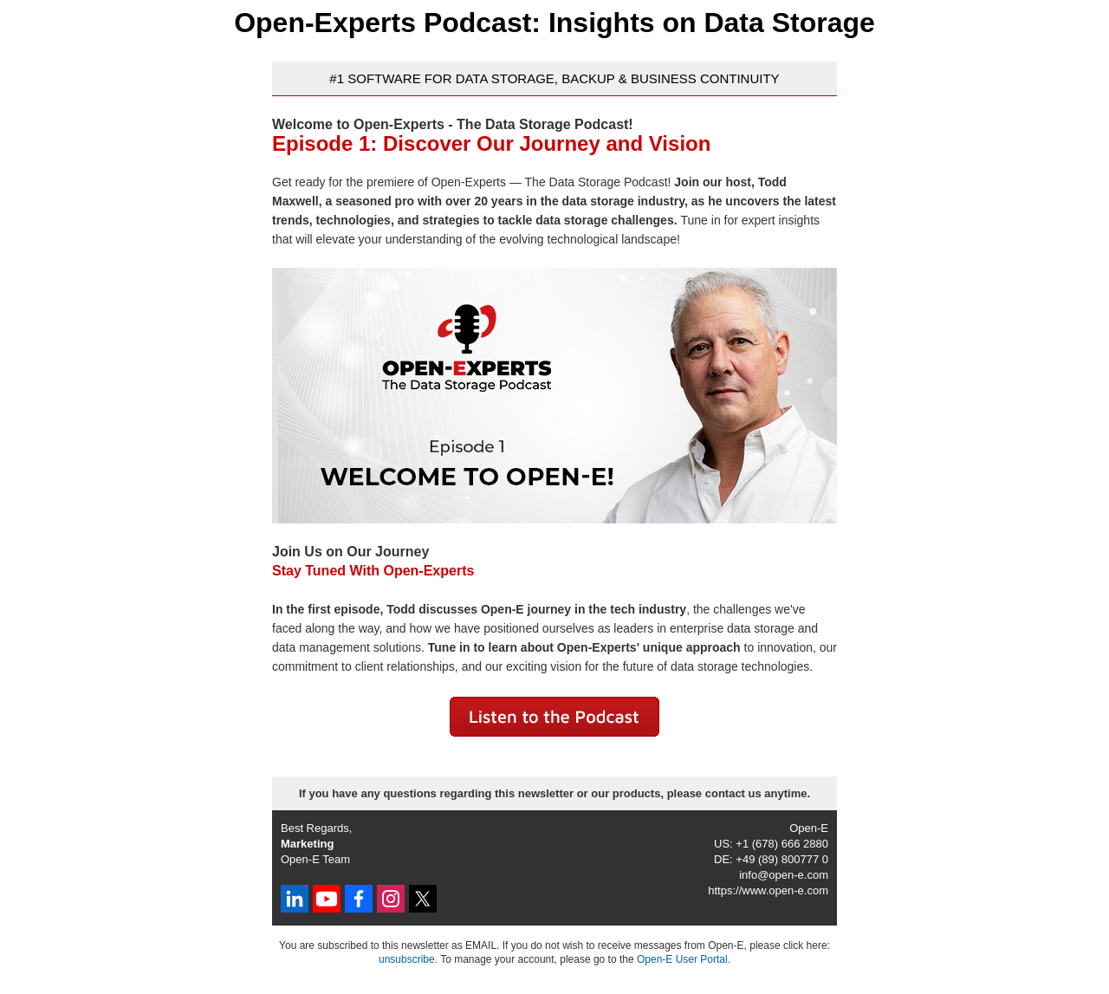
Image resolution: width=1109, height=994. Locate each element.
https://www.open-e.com (768, 890)
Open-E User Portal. (683, 959)
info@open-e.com (783, 874)
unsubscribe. (408, 959)
